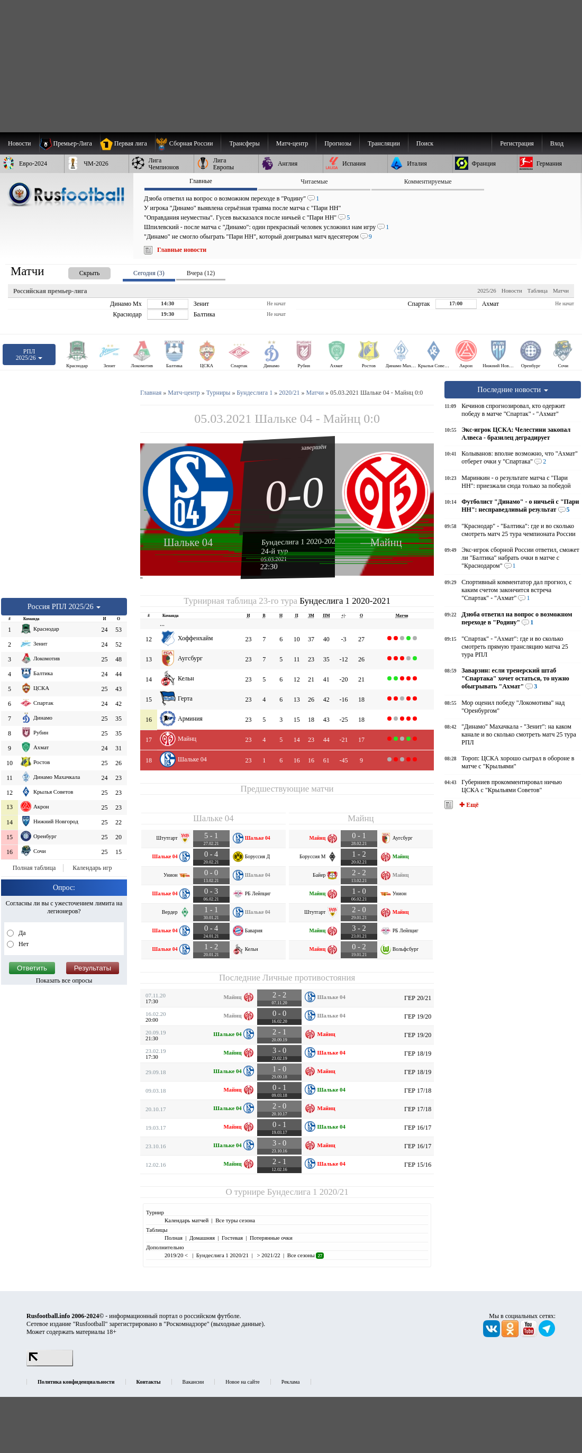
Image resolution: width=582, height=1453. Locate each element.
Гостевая (232, 1237)
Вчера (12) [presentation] (201, 273)
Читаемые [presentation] (314, 181)
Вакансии (193, 1382)
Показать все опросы (64, 980)
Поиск (424, 143)
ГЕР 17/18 (417, 1090)
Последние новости (512, 389)
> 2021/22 (268, 1255)
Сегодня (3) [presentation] (149, 273)
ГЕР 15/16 (417, 1164)
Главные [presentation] (200, 181)
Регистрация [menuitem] (517, 143)
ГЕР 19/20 (417, 1016)
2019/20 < (177, 1255)
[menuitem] (188, 143)
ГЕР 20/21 (417, 998)
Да (21, 933)
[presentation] (79, 271)
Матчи (561, 290)
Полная (174, 1237)
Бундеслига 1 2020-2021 (300, 542)
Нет (23, 944)
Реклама (290, 1382)
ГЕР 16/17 (417, 1127)
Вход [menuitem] (556, 143)
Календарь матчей (186, 1220)
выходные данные (237, 1324)
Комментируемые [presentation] (428, 181)
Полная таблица (34, 867)
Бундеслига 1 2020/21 (308, 1192)
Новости (512, 290)
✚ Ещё (468, 805)
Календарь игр (92, 867)
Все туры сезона (235, 1220)
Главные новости (181, 249)
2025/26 (486, 290)
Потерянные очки (271, 1237)
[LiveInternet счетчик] (49, 1364)
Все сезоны (305, 1255)
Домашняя (202, 1237)
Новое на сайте (242, 1382)
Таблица (538, 290)
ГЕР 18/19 (417, 1053)
